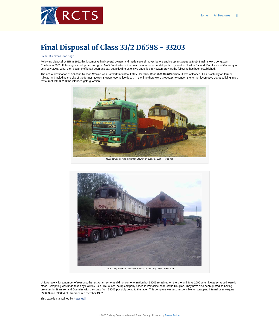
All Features (222, 15)
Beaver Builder (172, 315)
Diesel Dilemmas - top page (57, 56)
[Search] (235, 15)
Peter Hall (79, 298)
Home (204, 15)
